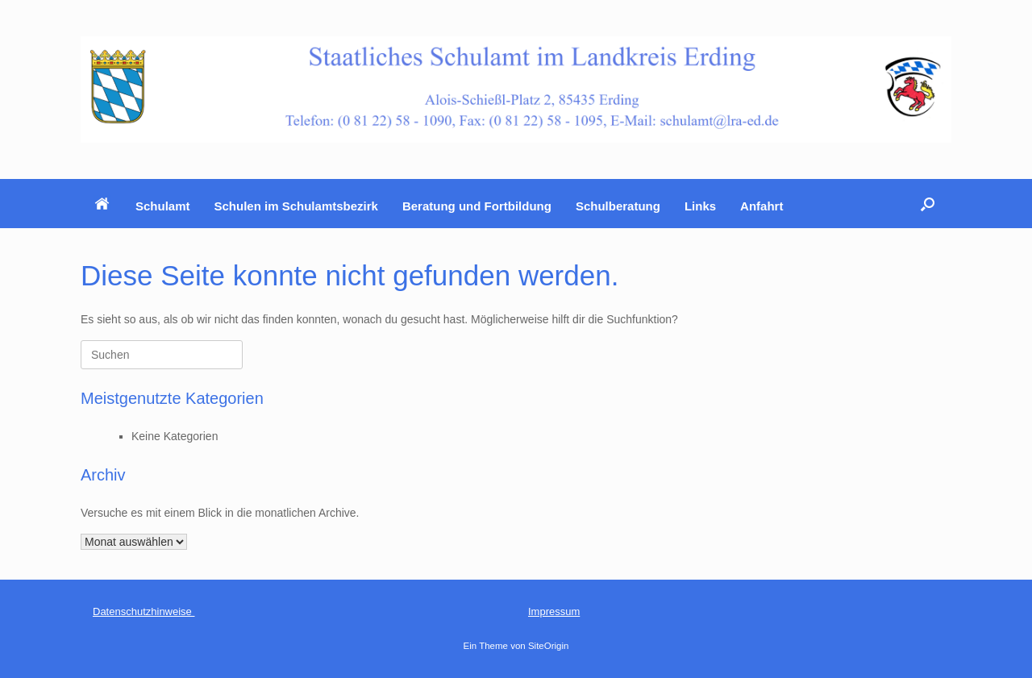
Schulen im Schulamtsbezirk (296, 206)
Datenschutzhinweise (143, 611)
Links (700, 206)
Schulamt (162, 206)
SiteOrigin (548, 646)
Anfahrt (761, 206)
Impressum (554, 611)
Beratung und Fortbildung (476, 206)
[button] (927, 203)
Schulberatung (618, 206)
